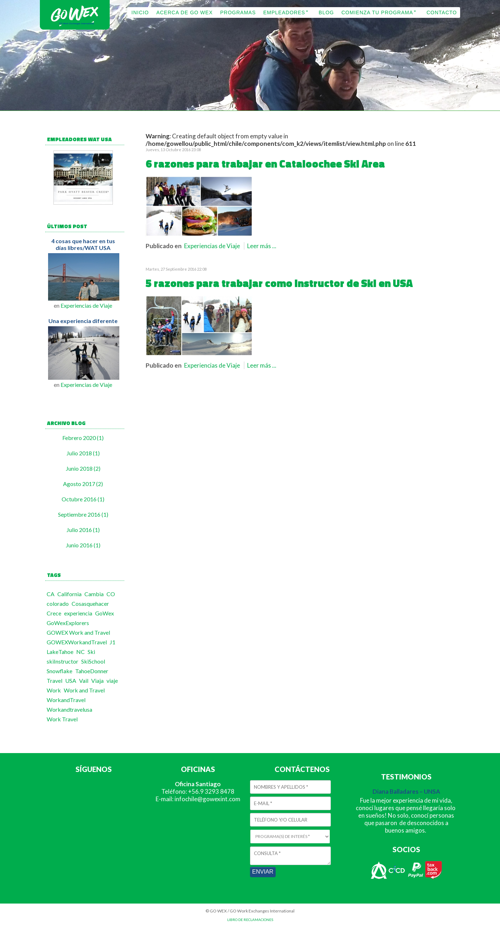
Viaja (97, 680)
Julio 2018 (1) (83, 453)
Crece (54, 613)
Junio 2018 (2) (83, 468)
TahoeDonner (91, 670)
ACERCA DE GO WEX (184, 12)
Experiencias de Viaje (86, 305)
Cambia (94, 593)
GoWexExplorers (68, 622)
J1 (112, 642)
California (69, 593)
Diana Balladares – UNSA (406, 791)
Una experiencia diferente (83, 320)
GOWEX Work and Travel (78, 632)
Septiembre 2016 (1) (83, 514)
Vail (83, 680)
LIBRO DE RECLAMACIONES (250, 919)
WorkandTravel (66, 699)
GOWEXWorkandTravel (77, 642)
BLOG (326, 12)
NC (80, 651)
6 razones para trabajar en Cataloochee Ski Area (265, 163)
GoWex (104, 613)
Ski (91, 651)
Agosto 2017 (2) (83, 483)
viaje (112, 680)
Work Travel (62, 719)
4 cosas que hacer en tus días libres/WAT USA (83, 244)
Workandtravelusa (69, 709)
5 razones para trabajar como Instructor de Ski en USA (279, 283)
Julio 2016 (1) (83, 529)
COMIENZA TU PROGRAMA (377, 12)
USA (70, 680)
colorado (58, 603)
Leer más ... (261, 246)
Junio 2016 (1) (83, 545)
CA (50, 593)
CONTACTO (442, 12)
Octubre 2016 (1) (83, 499)
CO (110, 593)
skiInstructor (62, 661)
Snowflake (59, 670)
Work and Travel (84, 690)
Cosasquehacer (90, 603)
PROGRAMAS (238, 12)
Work (54, 690)
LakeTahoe (60, 651)
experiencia (78, 613)
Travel (54, 680)
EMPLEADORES (284, 12)
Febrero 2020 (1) (83, 437)
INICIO (140, 12)
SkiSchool (93, 661)
